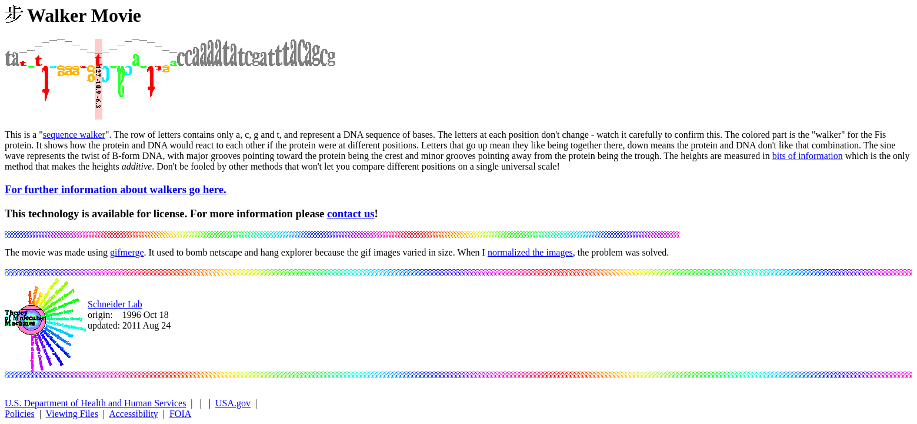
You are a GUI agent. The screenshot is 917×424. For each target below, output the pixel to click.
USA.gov (233, 403)
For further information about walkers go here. (115, 189)
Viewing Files (72, 414)
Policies (20, 414)
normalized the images (530, 252)
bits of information (807, 156)
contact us (351, 213)
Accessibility (133, 414)
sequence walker (74, 135)
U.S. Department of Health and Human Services (95, 403)
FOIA (180, 414)
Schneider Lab (115, 304)
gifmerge (127, 252)
